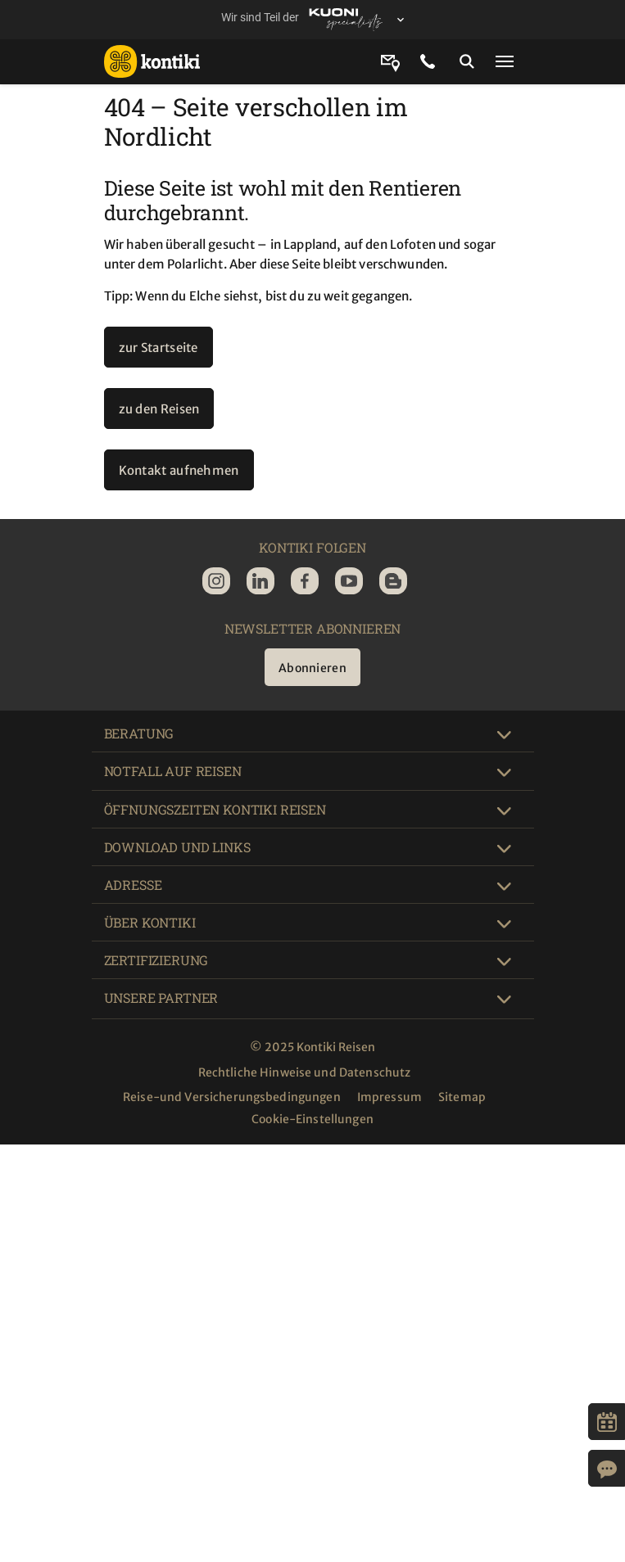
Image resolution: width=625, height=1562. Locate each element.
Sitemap (462, 1097)
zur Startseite (158, 347)
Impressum (389, 1097)
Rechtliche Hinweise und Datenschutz (304, 1072)
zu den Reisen (159, 409)
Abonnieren (312, 668)
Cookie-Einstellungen (312, 1119)
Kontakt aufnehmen (179, 470)
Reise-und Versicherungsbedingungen (232, 1097)
